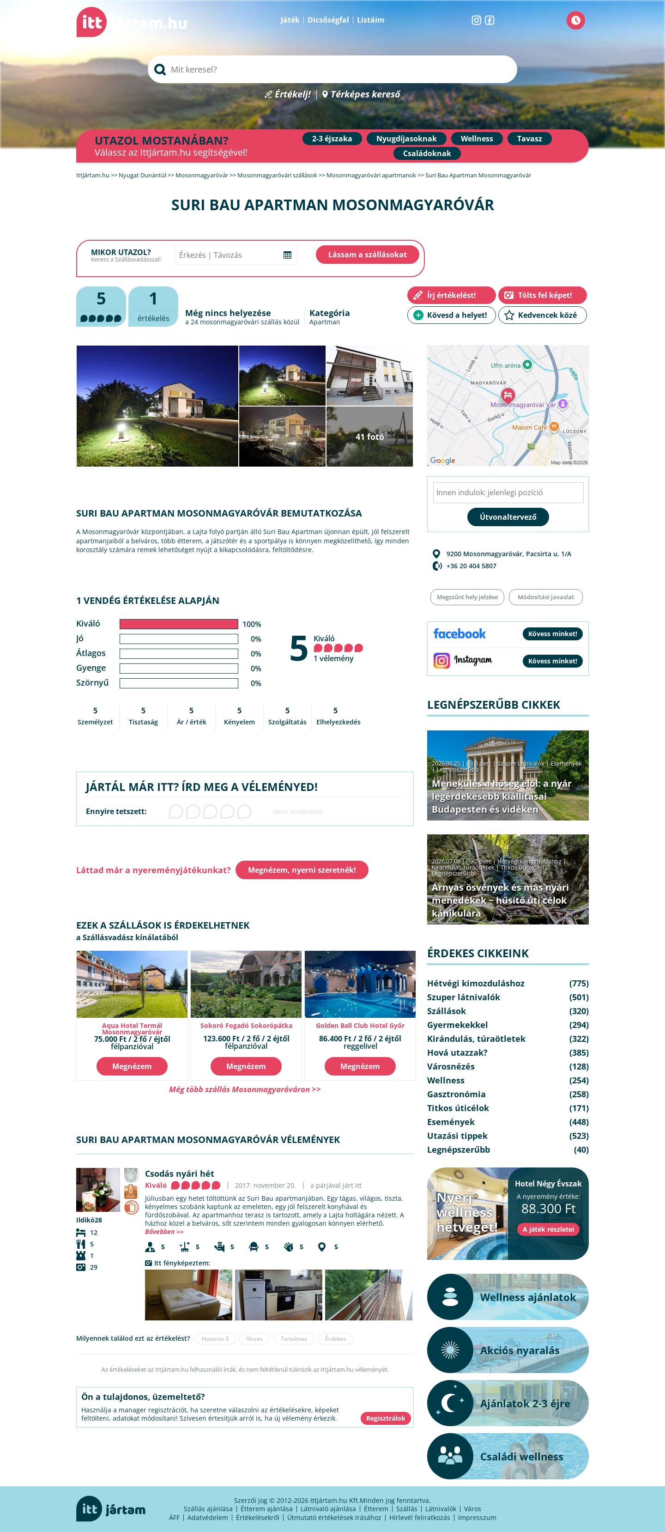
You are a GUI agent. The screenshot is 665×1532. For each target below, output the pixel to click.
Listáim (371, 20)
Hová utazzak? (457, 1052)
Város (472, 1508)
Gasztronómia (456, 1094)
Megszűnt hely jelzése (467, 597)
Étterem (376, 1508)
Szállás (406, 1508)
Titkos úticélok (520, 867)
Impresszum (477, 1517)
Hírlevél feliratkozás (419, 1517)
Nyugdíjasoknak (406, 139)
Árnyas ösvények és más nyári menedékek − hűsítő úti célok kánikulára (500, 900)
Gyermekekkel (457, 1025)
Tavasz (529, 139)
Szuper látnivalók (520, 763)
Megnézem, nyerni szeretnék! (302, 870)
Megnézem (132, 1066)
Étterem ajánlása (267, 1508)
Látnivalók (440, 1508)
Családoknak (427, 153)
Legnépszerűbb (457, 769)
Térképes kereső (365, 94)
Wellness (477, 139)
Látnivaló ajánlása (328, 1508)
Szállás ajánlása (208, 1508)
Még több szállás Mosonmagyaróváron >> (245, 1089)
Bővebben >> (164, 1231)
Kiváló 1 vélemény (338, 648)
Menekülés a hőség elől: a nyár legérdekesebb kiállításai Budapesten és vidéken (502, 796)
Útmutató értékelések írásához (334, 1517)
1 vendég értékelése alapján (147, 600)
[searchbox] (332, 69)
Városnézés (451, 1066)
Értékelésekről (257, 1517)
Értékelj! (293, 94)
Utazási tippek (457, 1135)
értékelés (153, 305)
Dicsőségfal (328, 20)
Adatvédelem (207, 1517)
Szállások (446, 1011)
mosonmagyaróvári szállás (241, 321)
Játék (290, 20)
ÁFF (174, 1517)
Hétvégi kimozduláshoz (529, 861)
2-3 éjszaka (332, 139)
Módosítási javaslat (546, 597)
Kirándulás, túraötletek (463, 867)
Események (566, 763)
